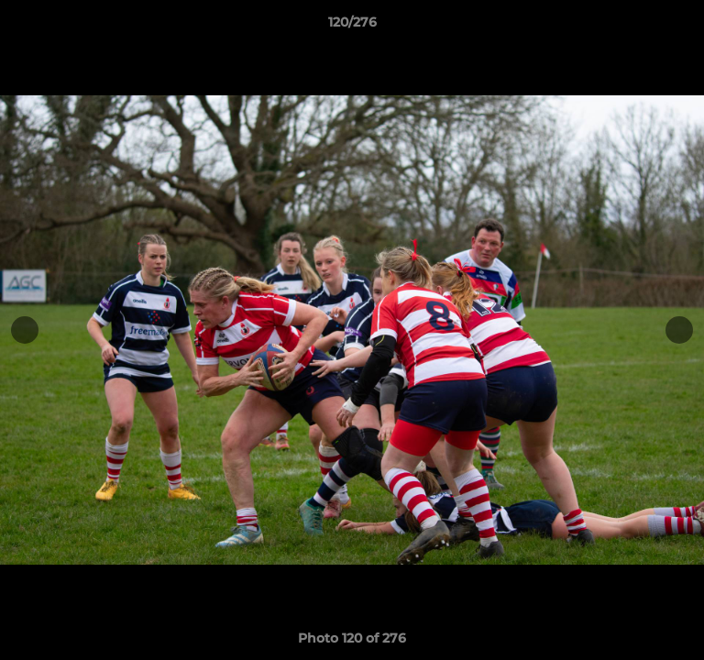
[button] (682, 26)
